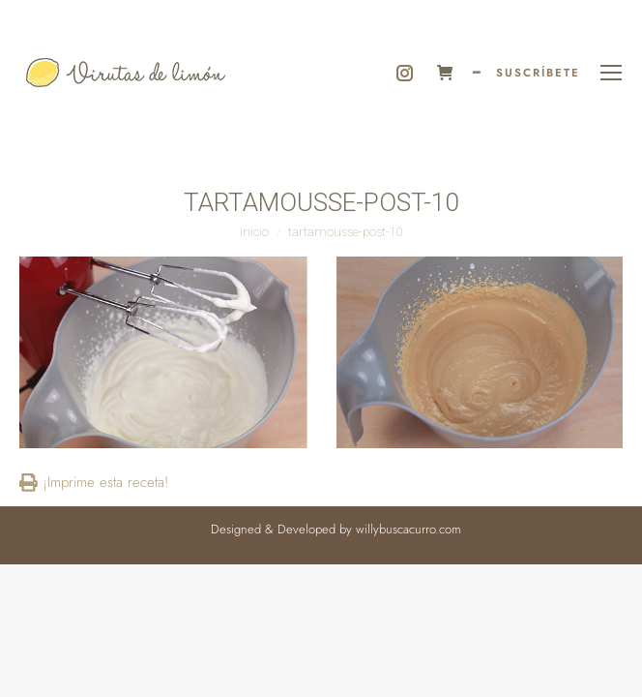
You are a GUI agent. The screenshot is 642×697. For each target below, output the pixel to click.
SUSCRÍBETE (538, 72)
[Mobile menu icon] (611, 72)
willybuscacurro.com (408, 529)
